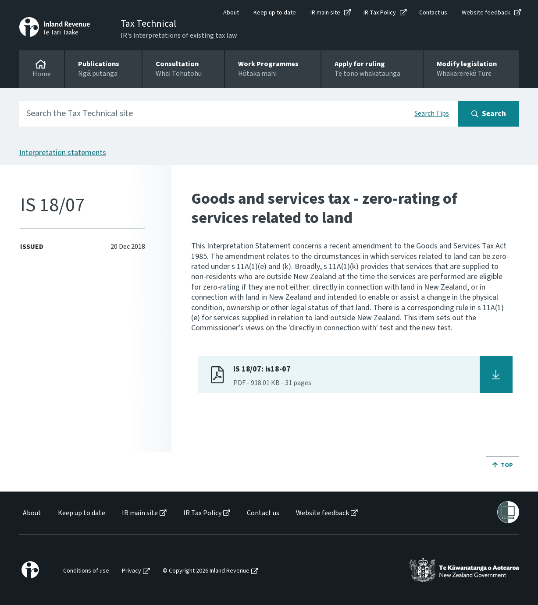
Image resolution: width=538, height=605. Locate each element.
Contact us (433, 12)
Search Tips (431, 113)
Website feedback (486, 12)
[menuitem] (31, 513)
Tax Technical (148, 24)
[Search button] (488, 114)
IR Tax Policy (379, 12)
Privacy (131, 571)
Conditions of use (86, 571)
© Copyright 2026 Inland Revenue (206, 571)
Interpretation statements (62, 152)
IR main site (325, 12)
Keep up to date (274, 12)
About (231, 12)
